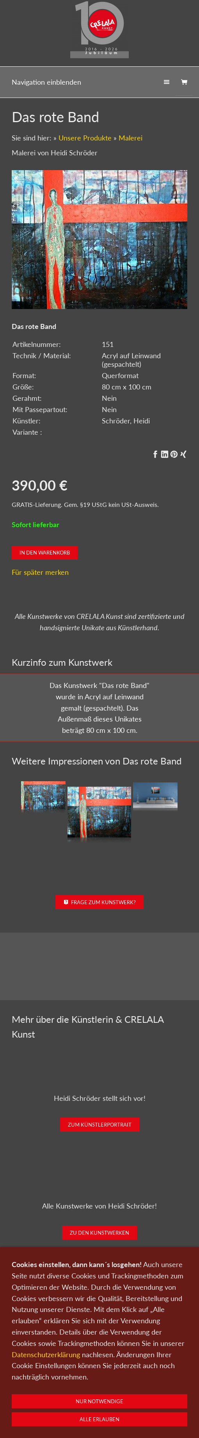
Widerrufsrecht (143, 1413)
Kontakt (116, 1402)
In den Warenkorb (45, 552)
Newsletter (161, 1402)
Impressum (87, 1413)
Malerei (130, 137)
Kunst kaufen (40, 1402)
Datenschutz (53, 1413)
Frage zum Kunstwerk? (99, 902)
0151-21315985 (48, 1427)
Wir (137, 1402)
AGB (113, 1413)
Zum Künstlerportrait (99, 1125)
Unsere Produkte (85, 137)
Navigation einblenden (46, 82)
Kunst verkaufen (81, 1402)
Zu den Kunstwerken (99, 1233)
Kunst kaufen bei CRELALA (99, 1341)
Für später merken (40, 572)
